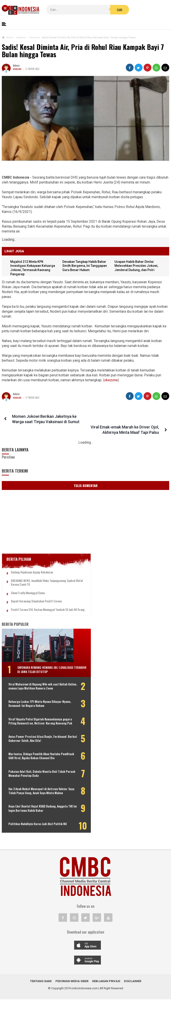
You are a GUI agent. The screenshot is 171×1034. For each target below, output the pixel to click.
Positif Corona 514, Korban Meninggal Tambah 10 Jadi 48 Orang (33, 605)
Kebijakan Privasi (106, 1016)
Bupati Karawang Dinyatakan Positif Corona (36, 594)
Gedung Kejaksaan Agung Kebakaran (32, 562)
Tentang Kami (41, 1016)
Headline (17, 69)
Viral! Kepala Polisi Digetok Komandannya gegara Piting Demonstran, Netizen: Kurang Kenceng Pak (35, 732)
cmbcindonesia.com (84, 1023)
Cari (96, 10)
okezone (111, 380)
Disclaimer (132, 1016)
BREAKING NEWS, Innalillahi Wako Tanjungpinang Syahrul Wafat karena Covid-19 (36, 573)
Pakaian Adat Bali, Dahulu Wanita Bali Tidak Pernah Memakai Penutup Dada (29, 797)
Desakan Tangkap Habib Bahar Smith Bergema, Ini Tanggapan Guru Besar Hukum (86, 266)
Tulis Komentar (86, 475)
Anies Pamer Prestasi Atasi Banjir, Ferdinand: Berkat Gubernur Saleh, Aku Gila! (30, 754)
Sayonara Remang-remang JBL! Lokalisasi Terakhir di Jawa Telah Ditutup (40, 668)
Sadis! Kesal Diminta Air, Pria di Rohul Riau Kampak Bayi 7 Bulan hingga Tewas (83, 50)
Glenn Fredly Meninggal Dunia (28, 586)
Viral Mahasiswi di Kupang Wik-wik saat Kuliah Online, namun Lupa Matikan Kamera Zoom (30, 689)
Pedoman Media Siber (71, 1016)
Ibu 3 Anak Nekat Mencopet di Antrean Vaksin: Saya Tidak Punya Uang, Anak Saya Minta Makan (30, 818)
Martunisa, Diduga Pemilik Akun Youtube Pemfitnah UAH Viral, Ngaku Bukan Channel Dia (31, 775)
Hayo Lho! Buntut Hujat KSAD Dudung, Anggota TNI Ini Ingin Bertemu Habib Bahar (27, 840)
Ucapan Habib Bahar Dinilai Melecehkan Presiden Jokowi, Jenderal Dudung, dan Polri (137, 266)
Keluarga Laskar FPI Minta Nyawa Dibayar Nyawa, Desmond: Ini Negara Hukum (31, 711)
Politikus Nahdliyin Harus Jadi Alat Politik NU (30, 859)
